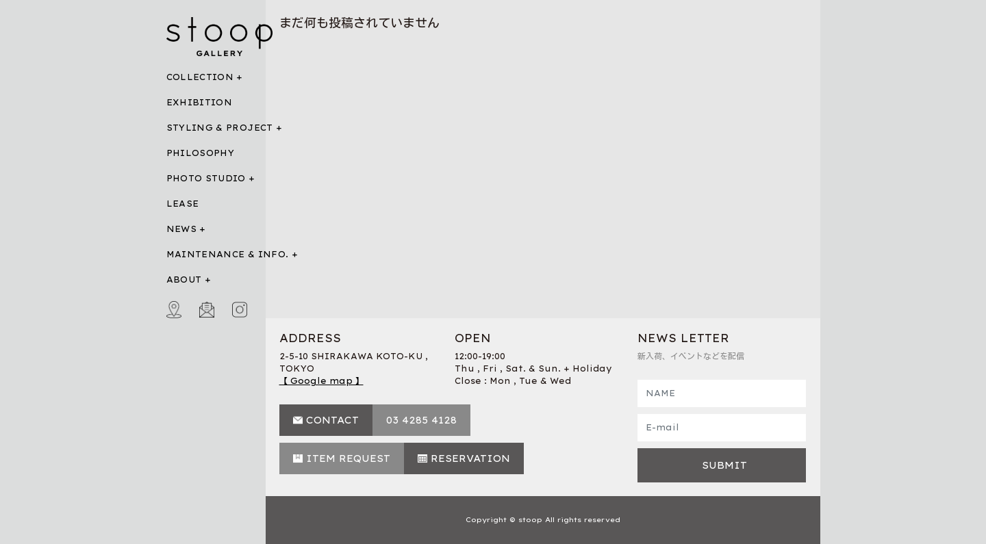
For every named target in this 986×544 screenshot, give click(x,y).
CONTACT (332, 420)
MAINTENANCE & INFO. (227, 254)
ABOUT (184, 279)
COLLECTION (200, 77)
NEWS (181, 229)
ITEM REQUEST (348, 458)
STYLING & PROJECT (219, 127)
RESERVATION (470, 458)
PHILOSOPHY (200, 153)
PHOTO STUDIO (206, 178)
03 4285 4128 (421, 420)
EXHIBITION (199, 102)
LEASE (182, 203)
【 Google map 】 (321, 381)
